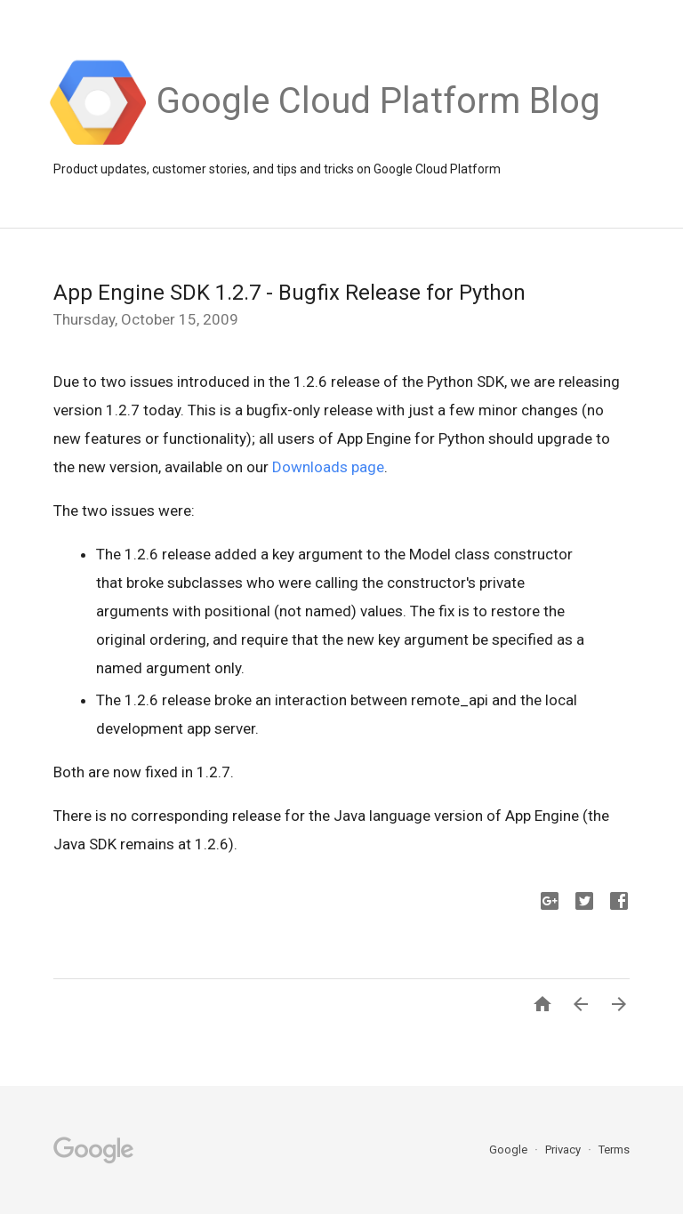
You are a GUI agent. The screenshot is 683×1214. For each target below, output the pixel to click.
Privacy (564, 1149)
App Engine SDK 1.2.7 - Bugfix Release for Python (289, 292)
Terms (614, 1149)
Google (509, 1149)
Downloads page (328, 467)
